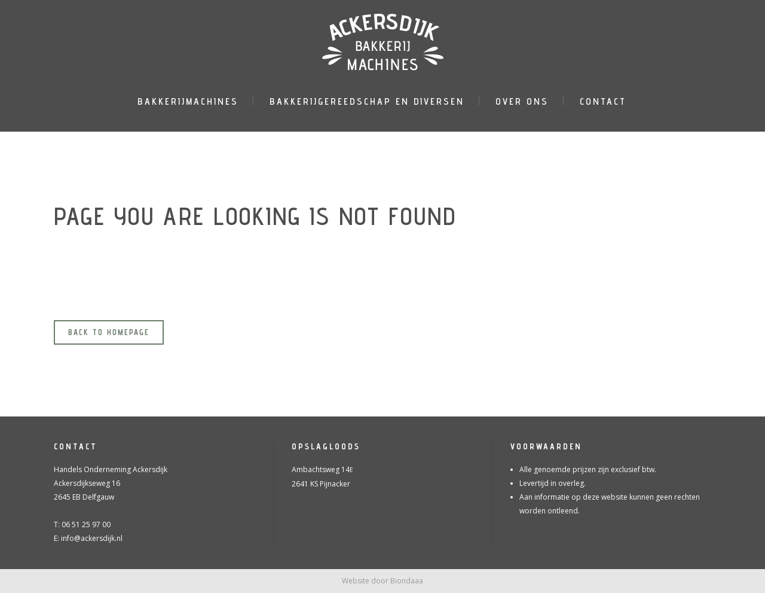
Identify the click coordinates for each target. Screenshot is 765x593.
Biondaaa (406, 581)
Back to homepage (108, 332)
